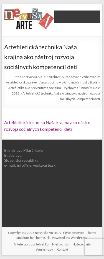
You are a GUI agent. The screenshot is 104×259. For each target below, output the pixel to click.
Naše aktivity (81, 244)
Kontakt (62, 249)
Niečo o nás (60, 244)
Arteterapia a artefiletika (31, 244)
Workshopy (44, 249)
